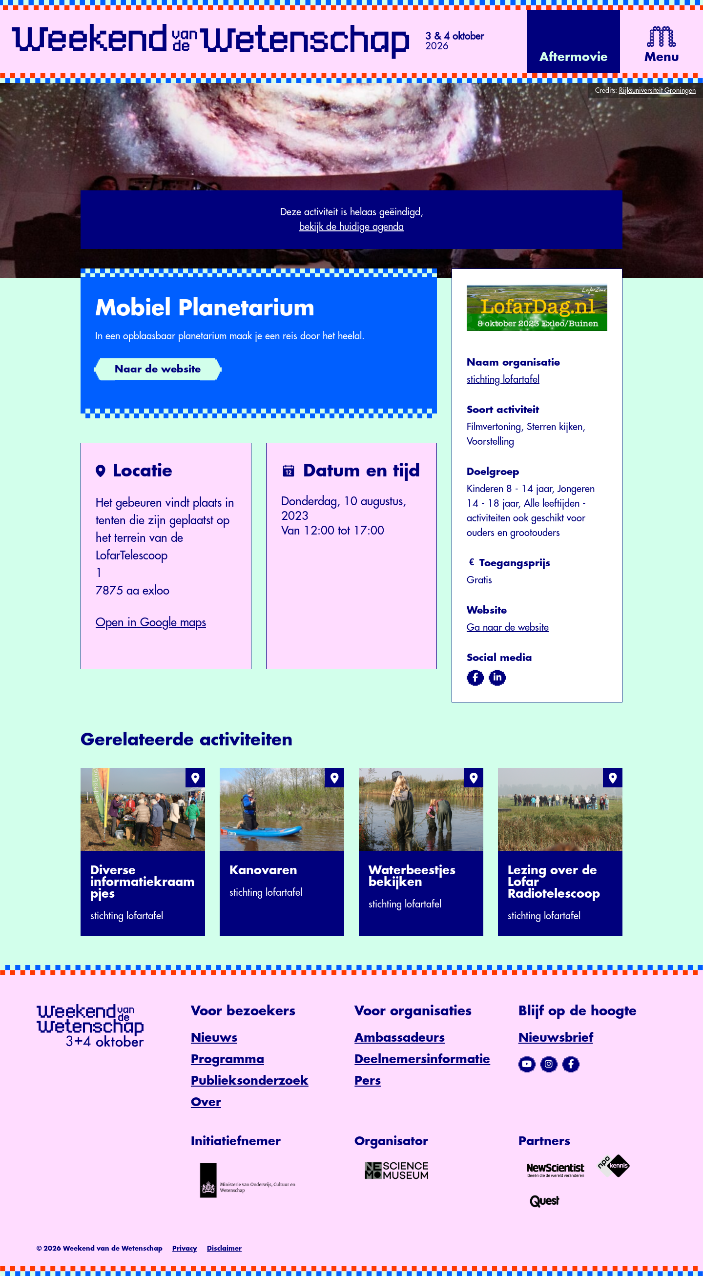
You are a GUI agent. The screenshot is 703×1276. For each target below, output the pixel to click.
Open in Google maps (151, 622)
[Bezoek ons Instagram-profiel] (549, 1064)
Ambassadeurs (399, 1038)
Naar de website (158, 369)
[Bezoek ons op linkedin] (497, 677)
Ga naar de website (508, 627)
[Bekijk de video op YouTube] (573, 41)
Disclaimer (224, 1248)
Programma (227, 1059)
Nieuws (214, 1038)
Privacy (184, 1248)
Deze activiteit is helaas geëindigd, (351, 220)
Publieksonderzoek (250, 1081)
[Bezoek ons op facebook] (475, 677)
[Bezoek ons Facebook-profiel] (570, 1064)
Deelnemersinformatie (422, 1059)
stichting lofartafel (503, 379)
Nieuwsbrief (555, 1038)
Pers (367, 1081)
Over (206, 1102)
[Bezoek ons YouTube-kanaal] (527, 1064)
